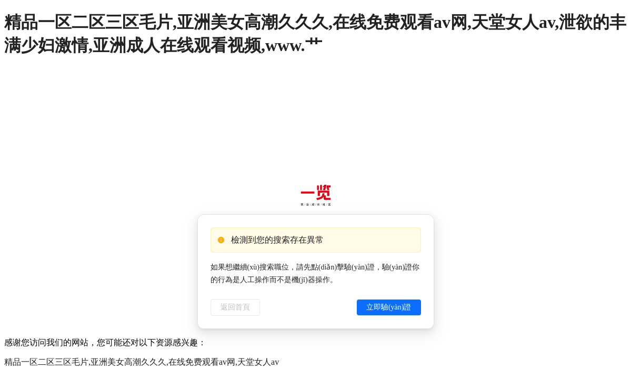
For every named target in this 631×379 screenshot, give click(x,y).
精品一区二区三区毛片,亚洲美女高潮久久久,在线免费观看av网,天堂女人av (141, 361)
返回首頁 (235, 307)
